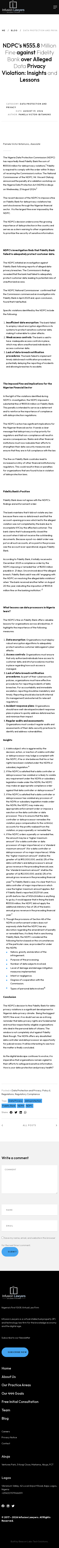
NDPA (21, 1105)
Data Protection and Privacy (26, 1090)
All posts (29, 1125)
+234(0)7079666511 (12, 1492)
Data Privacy (15, 1100)
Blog (14, 30)
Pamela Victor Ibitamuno (16, 143)
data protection (33, 1100)
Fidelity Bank (8, 1105)
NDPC (29, 1105)
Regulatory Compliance (27, 1094)
